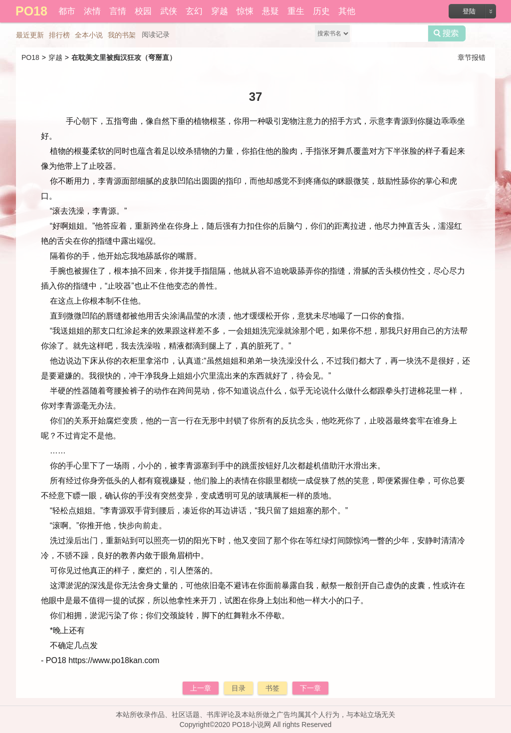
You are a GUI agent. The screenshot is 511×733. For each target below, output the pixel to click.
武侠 (168, 11)
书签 (272, 688)
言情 (117, 11)
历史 (321, 11)
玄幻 (194, 11)
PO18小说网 (251, 725)
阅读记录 (156, 34)
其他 (346, 11)
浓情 (92, 11)
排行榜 (59, 35)
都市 (66, 11)
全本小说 (89, 35)
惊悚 (245, 11)
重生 (295, 11)
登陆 (469, 11)
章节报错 (472, 57)
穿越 (219, 11)
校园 (143, 11)
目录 (239, 688)
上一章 (200, 688)
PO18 (30, 57)
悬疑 (270, 11)
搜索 (447, 33)
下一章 (310, 688)
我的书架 (122, 35)
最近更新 (30, 35)
